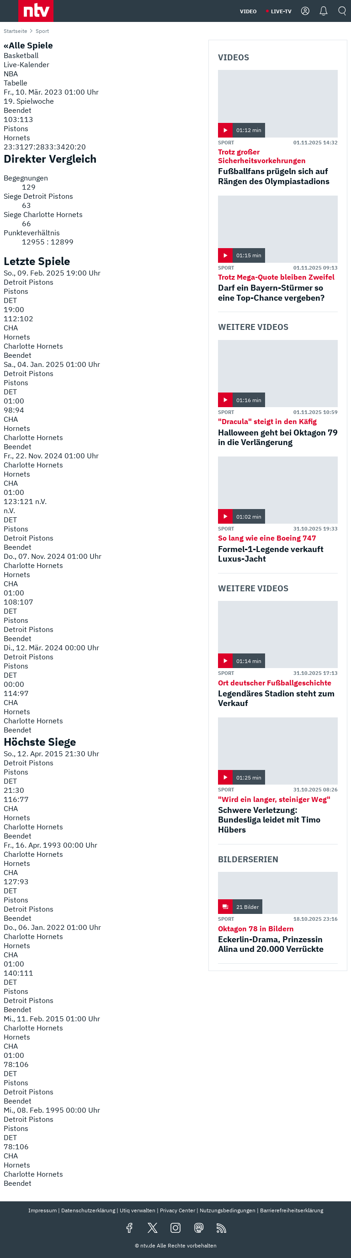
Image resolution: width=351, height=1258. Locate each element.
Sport (226, 142)
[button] (35, 11)
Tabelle (15, 82)
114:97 (16, 693)
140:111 (18, 972)
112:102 (18, 318)
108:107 (18, 601)
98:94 (14, 409)
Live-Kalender (26, 64)
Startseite (15, 30)
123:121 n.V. (25, 501)
